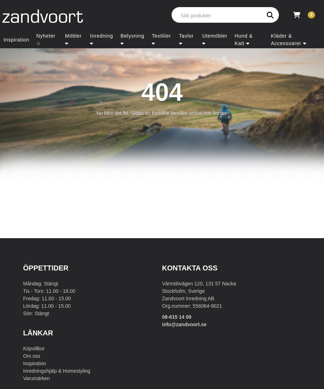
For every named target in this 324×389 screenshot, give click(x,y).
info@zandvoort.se (184, 324)
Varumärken (36, 378)
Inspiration (34, 363)
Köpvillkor (34, 348)
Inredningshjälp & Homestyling (56, 371)
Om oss (31, 356)
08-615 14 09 (176, 317)
